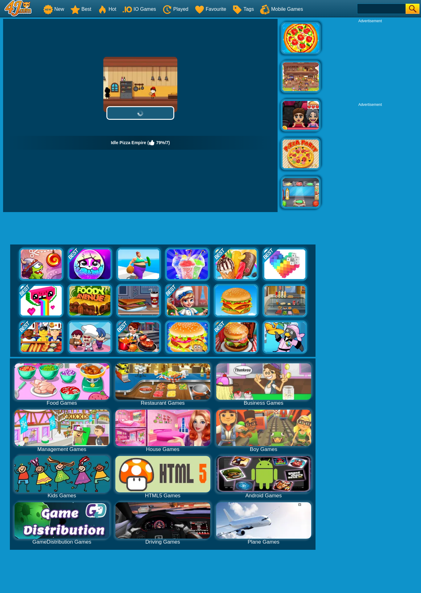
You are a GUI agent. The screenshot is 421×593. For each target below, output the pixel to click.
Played (175, 9)
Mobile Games (281, 9)
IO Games (139, 9)
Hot (106, 9)
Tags (243, 9)
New (53, 9)
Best (80, 9)
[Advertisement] (370, 62)
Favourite (210, 9)
